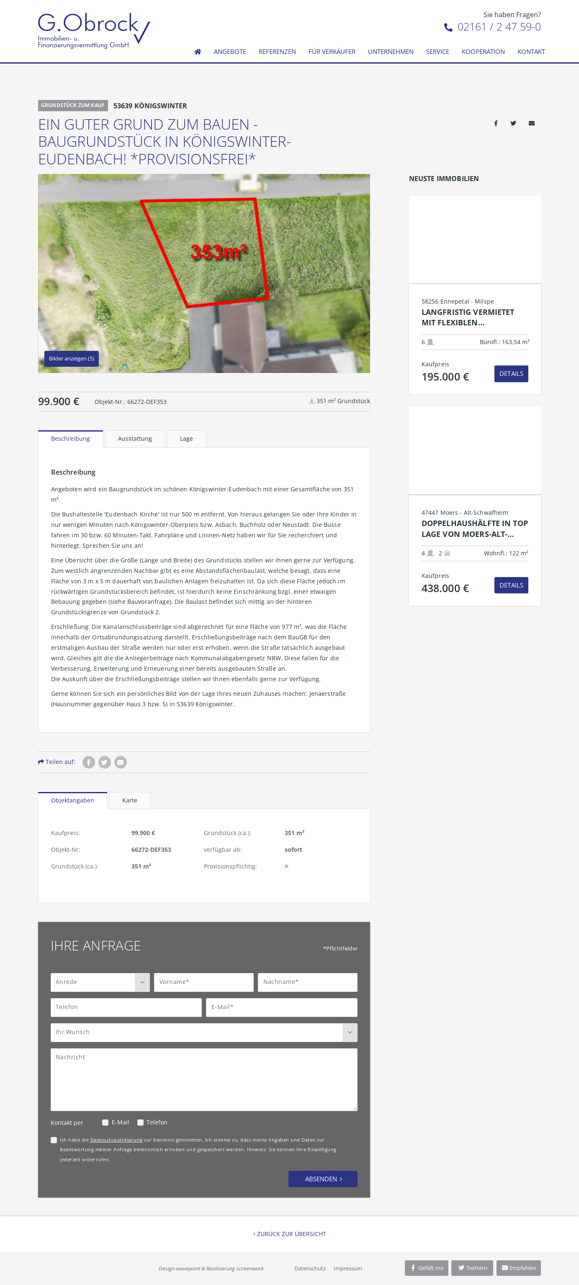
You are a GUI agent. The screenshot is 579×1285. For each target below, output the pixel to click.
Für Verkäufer (332, 51)
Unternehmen (391, 51)
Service (437, 51)
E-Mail (120, 1122)
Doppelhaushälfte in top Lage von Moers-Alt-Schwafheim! (475, 528)
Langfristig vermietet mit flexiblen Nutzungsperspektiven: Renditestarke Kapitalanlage (471, 317)
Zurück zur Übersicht (289, 1234)
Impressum (348, 1268)
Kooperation (483, 51)
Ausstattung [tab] (135, 438)
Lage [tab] (186, 438)
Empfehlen (519, 1268)
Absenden (321, 1179)
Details (511, 373)
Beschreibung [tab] (70, 438)
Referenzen (277, 51)
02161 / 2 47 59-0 (492, 26)
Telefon (157, 1122)
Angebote (230, 51)
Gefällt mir (426, 1268)
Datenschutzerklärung (116, 1140)
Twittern (472, 1268)
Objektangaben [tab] (72, 800)
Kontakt (531, 51)
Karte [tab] (129, 800)
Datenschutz (310, 1268)
